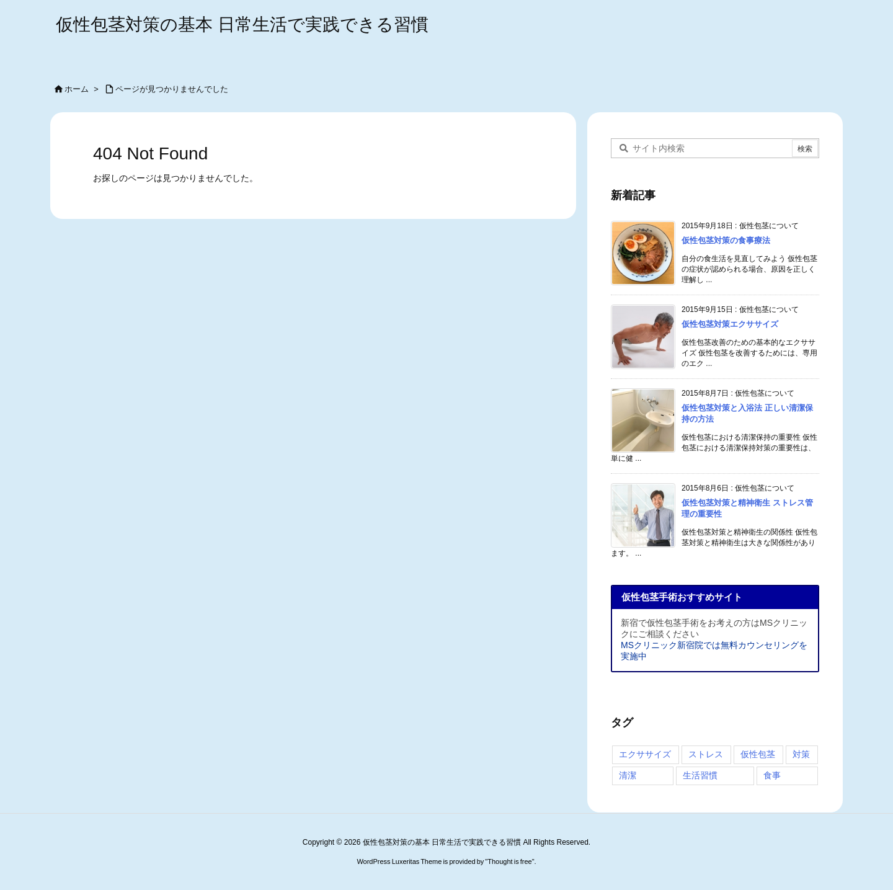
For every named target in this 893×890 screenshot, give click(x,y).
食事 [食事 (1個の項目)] (772, 775)
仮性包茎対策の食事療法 (726, 240)
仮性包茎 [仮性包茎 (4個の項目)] (757, 754)
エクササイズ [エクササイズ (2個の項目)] (645, 754)
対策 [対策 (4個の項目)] (801, 754)
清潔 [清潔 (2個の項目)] (627, 775)
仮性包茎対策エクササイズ (730, 324)
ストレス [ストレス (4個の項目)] (705, 754)
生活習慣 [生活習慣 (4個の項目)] (700, 775)
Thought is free (509, 861)
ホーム (76, 89)
